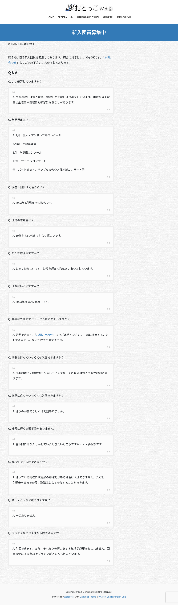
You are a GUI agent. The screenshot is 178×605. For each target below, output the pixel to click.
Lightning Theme (88, 596)
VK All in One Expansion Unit (112, 596)
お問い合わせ (44, 335)
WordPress (69, 596)
